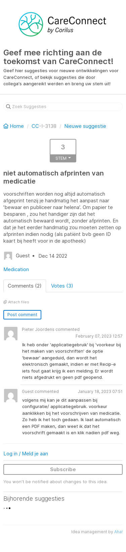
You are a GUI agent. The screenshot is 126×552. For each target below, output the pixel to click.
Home (14, 126)
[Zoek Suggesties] (63, 106)
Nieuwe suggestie (85, 126)
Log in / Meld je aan (25, 453)
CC (35, 126)
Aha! (118, 531)
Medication (16, 269)
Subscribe (63, 469)
